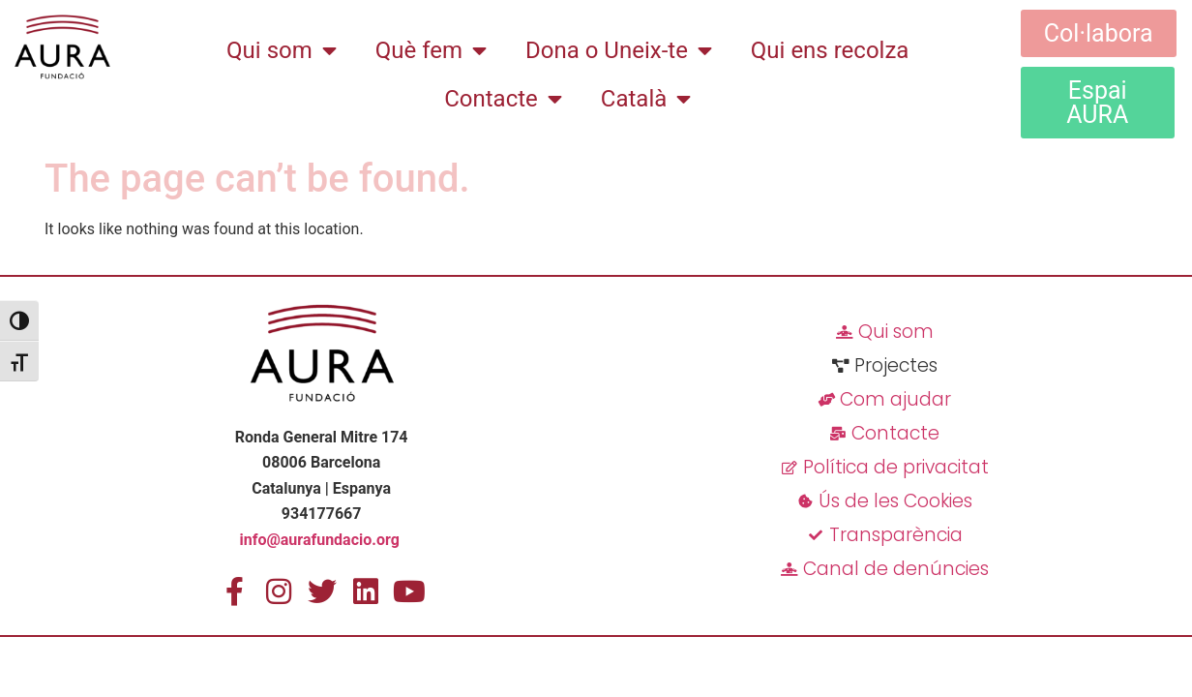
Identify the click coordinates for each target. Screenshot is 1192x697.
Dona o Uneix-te (618, 50)
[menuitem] (645, 99)
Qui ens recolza (830, 50)
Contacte (503, 98)
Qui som (281, 50)
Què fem (431, 50)
